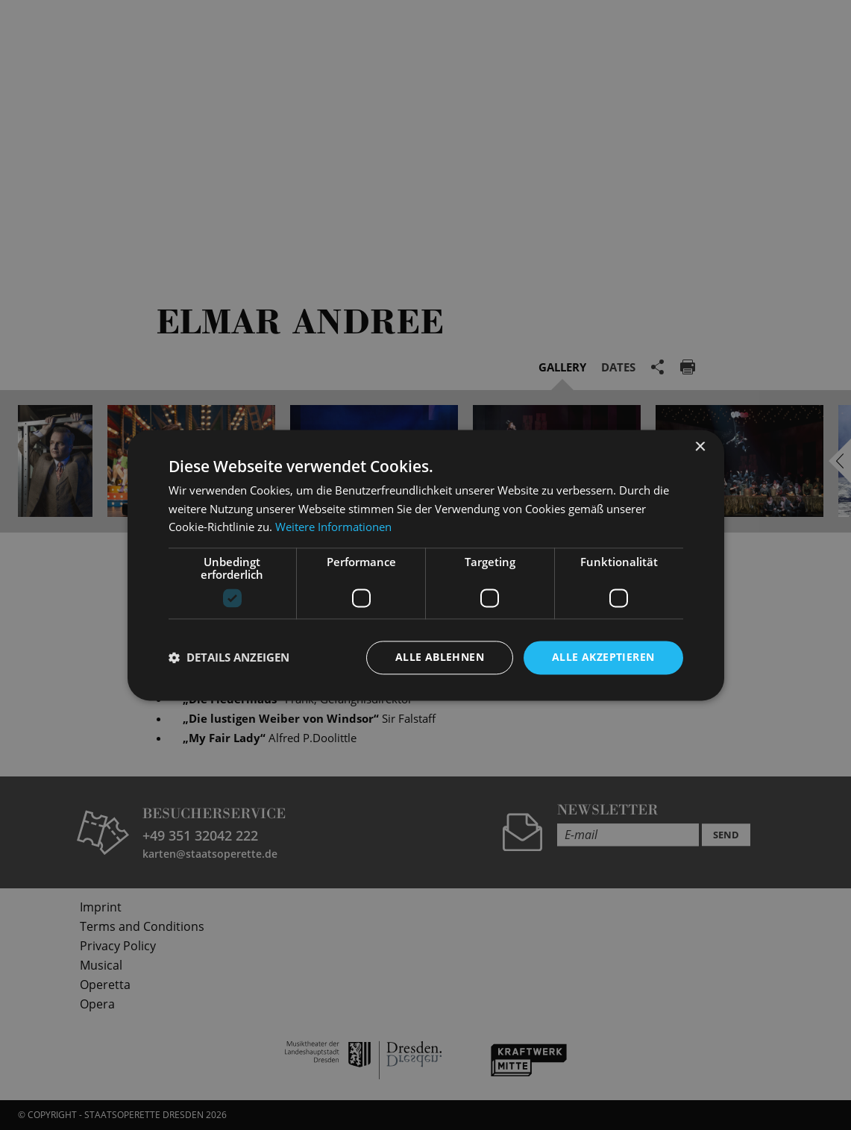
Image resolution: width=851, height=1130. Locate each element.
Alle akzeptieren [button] (603, 657)
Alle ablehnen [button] (439, 657)
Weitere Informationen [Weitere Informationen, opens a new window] (333, 527)
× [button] (700, 447)
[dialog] (425, 565)
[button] (229, 658)
